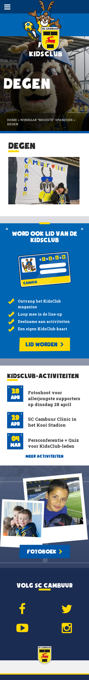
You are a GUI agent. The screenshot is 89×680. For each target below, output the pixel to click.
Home (12, 120)
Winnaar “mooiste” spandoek (46, 120)
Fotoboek (44, 552)
